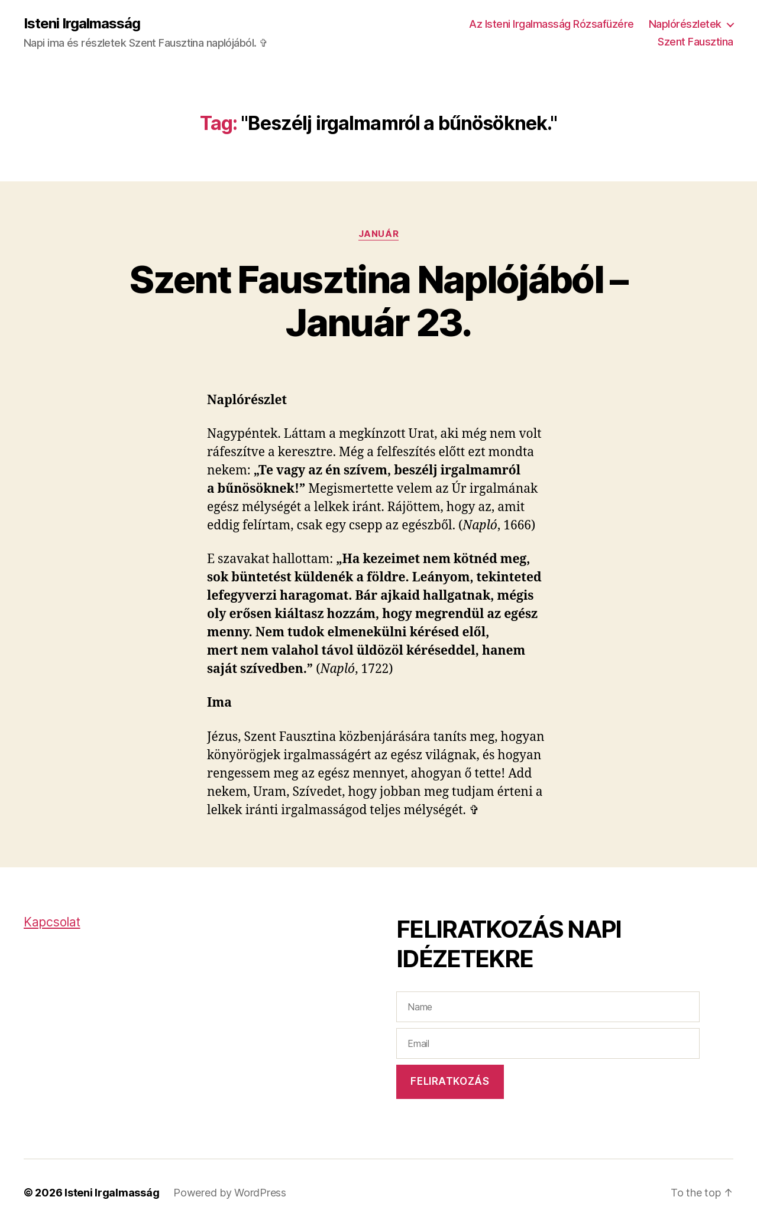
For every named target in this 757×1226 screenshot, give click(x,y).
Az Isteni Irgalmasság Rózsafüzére (551, 24)
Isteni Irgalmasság (82, 24)
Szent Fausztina (695, 41)
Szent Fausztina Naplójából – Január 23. (378, 300)
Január (378, 234)
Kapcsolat (52, 922)
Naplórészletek (685, 24)
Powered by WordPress (229, 1192)
